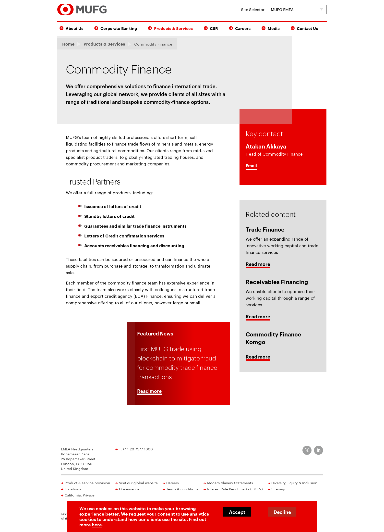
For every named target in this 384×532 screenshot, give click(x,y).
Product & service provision (87, 482)
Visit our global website (138, 482)
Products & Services (173, 28)
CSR (214, 28)
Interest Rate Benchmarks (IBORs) (235, 488)
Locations (73, 488)
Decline (282, 511)
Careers (243, 28)
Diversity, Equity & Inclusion (294, 482)
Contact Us (307, 28)
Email (251, 165)
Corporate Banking (118, 28)
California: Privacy (80, 495)
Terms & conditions (182, 488)
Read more (149, 391)
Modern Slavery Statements (230, 482)
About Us (74, 28)
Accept (237, 511)
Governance (129, 488)
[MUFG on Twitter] (307, 450)
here (97, 524)
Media (274, 28)
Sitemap (278, 488)
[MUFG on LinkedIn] (318, 450)
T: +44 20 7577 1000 (136, 448)
